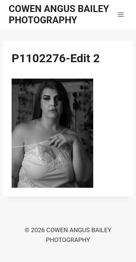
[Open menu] (120, 14)
